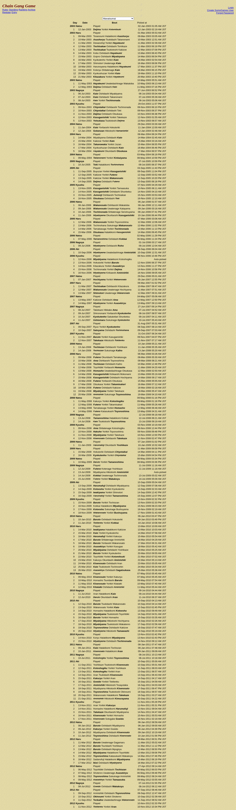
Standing (13, 9)
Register (6, 12)
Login (231, 7)
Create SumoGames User (220, 10)
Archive (31, 9)
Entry (14, 12)
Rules (5, 9)
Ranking (23, 9)
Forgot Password (225, 13)
